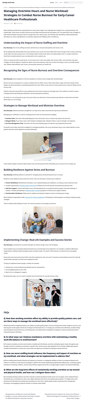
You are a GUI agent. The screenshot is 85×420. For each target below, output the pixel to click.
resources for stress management (35, 197)
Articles (5, 7)
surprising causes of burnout (27, 185)
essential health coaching (33, 190)
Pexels (49, 160)
